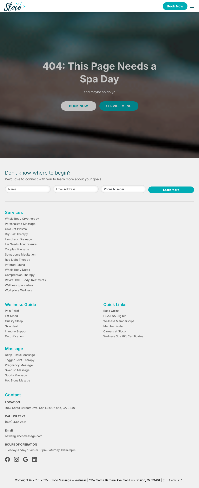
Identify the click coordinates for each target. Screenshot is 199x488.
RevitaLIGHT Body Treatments (25, 280)
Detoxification (14, 336)
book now (78, 106)
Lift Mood (11, 316)
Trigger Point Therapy (19, 360)
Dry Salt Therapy (16, 234)
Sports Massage (16, 375)
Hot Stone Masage (17, 380)
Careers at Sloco (114, 331)
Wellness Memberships (118, 321)
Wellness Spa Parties (19, 285)
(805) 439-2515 (15, 421)
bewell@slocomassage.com (23, 436)
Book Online (111, 310)
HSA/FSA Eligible (114, 316)
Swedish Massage (17, 370)
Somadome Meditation (20, 254)
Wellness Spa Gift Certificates (123, 336)
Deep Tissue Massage (20, 355)
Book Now (175, 6)
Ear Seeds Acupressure (21, 244)
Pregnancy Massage (19, 365)
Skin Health (12, 326)
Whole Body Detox (17, 269)
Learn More (171, 189)
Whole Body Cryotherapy (22, 218)
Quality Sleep (14, 321)
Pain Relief (12, 310)
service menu (119, 106)
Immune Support (16, 331)
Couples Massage (17, 249)
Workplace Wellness (18, 290)
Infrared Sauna (15, 264)
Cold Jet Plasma (16, 229)
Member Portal (113, 326)
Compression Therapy (20, 275)
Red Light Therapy (17, 259)
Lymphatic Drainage (18, 239)
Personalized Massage (20, 223)
